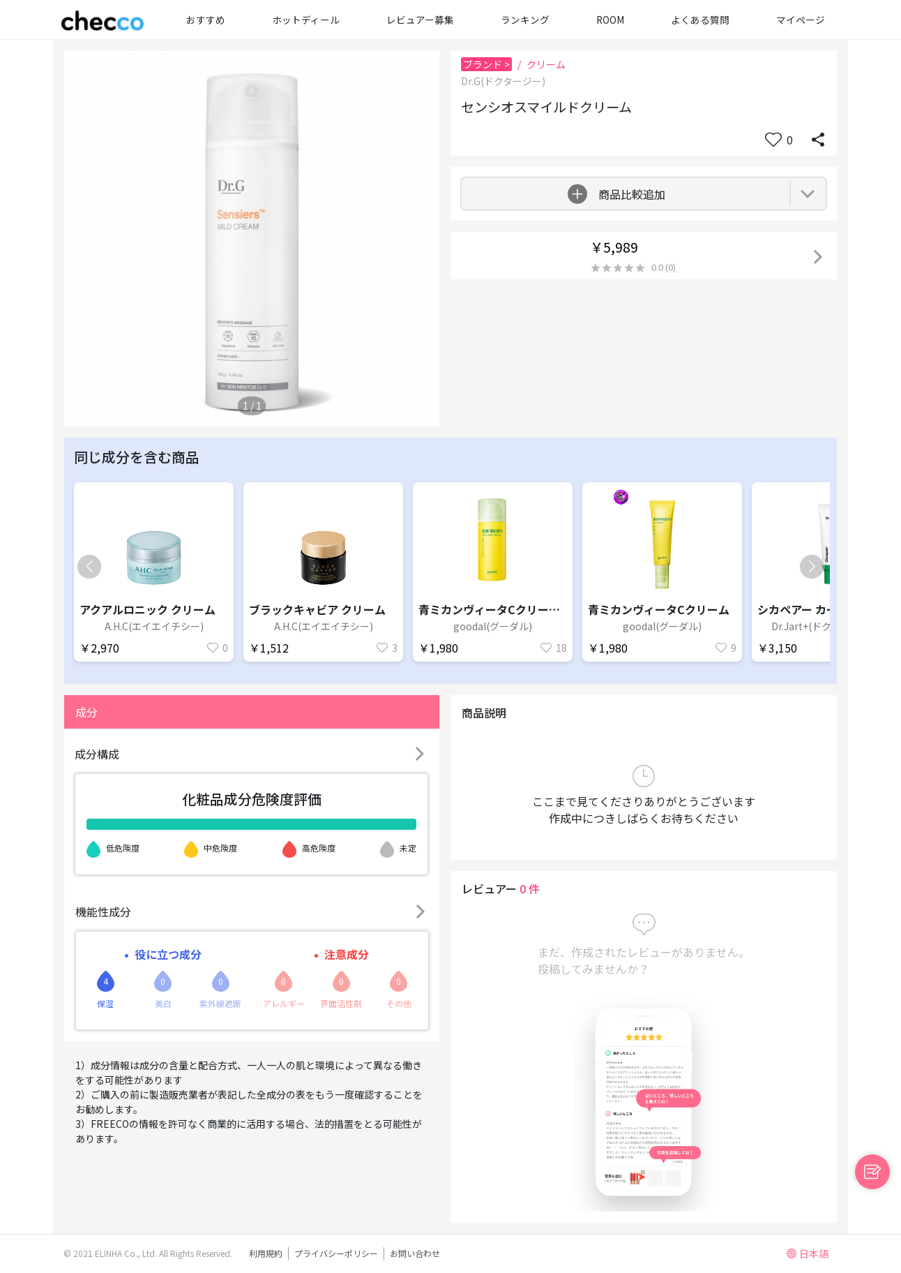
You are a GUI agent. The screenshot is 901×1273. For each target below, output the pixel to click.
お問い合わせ (415, 1253)
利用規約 (265, 1253)
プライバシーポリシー (336, 1253)
